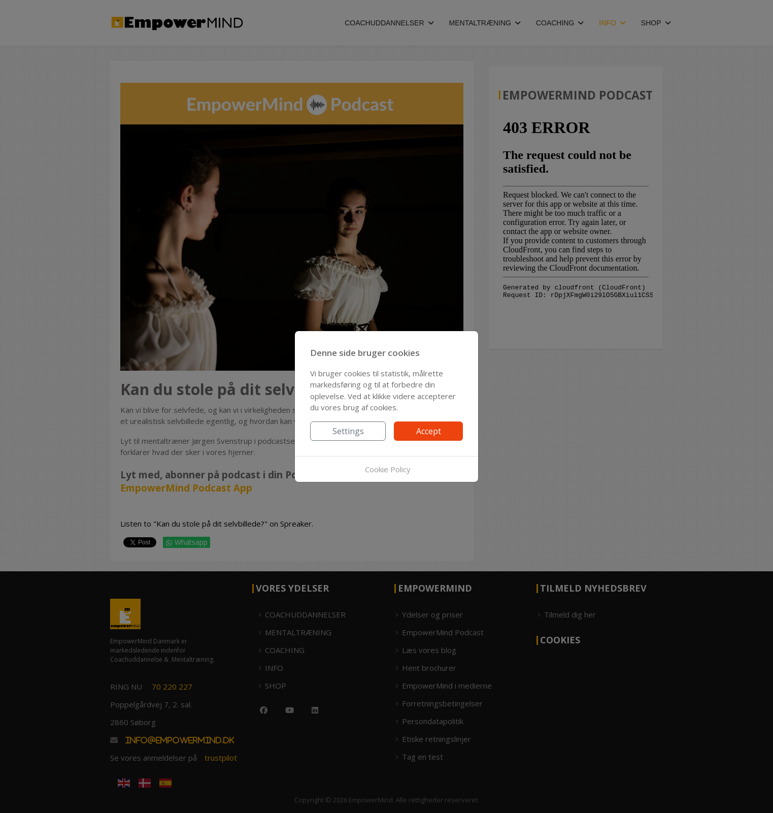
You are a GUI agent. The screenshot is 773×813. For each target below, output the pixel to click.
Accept (428, 431)
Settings (348, 431)
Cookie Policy (388, 469)
